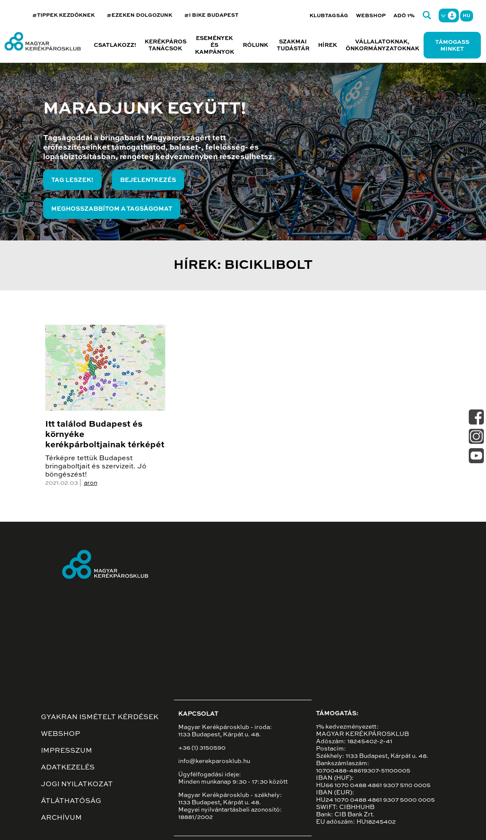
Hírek (327, 45)
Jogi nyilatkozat (77, 784)
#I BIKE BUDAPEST (211, 15)
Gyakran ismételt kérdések (99, 717)
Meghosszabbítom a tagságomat (111, 209)
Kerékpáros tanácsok (165, 45)
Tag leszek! (72, 180)
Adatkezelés (68, 767)
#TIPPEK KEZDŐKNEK (63, 15)
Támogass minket (452, 46)
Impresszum (66, 751)
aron (90, 483)
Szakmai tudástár (293, 45)
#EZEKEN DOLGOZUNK (139, 15)
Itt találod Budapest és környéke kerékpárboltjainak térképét (104, 434)
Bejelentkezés (148, 180)
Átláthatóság (71, 801)
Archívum (61, 818)
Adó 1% (404, 15)
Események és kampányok (214, 45)
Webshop (371, 15)
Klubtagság (329, 15)
